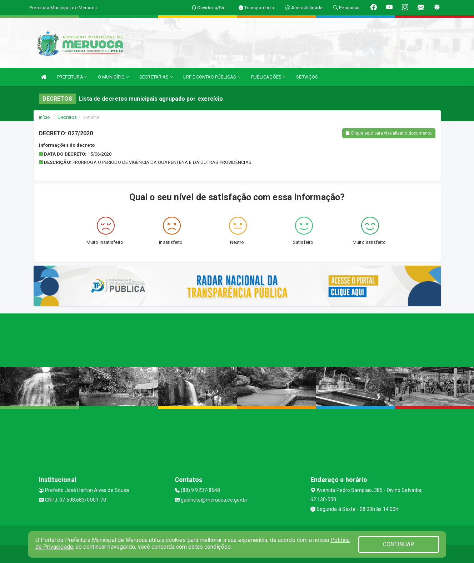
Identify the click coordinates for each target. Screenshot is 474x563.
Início (44, 117)
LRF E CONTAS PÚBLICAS (211, 77)
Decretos (67, 117)
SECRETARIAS (156, 77)
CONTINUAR (398, 544)
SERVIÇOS (307, 77)
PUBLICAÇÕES (268, 77)
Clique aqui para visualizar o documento (388, 133)
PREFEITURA (72, 77)
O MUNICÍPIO (113, 77)
